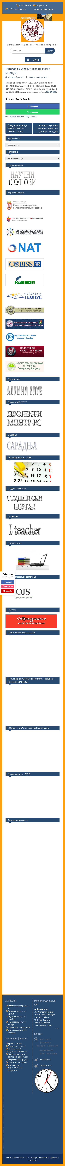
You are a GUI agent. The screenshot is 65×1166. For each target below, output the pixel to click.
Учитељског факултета (43, 9)
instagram (8, 586)
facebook (32, 106)
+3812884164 (25, 5)
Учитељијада (14, 1065)
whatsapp (32, 112)
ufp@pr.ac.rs (41, 5)
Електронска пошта (16, 1046)
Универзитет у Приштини (19, 1027)
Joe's (57, 1028)
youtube (7, 591)
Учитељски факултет (37, 77)
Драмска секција (15, 1043)
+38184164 (45, 1059)
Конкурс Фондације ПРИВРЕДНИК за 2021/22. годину (17, 128)
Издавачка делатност (17, 1051)
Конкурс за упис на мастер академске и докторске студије (48, 128)
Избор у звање (14, 1049)
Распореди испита (29, 116)
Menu (33, 59)
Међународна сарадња (18, 1059)
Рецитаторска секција (17, 1062)
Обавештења (14, 116)
